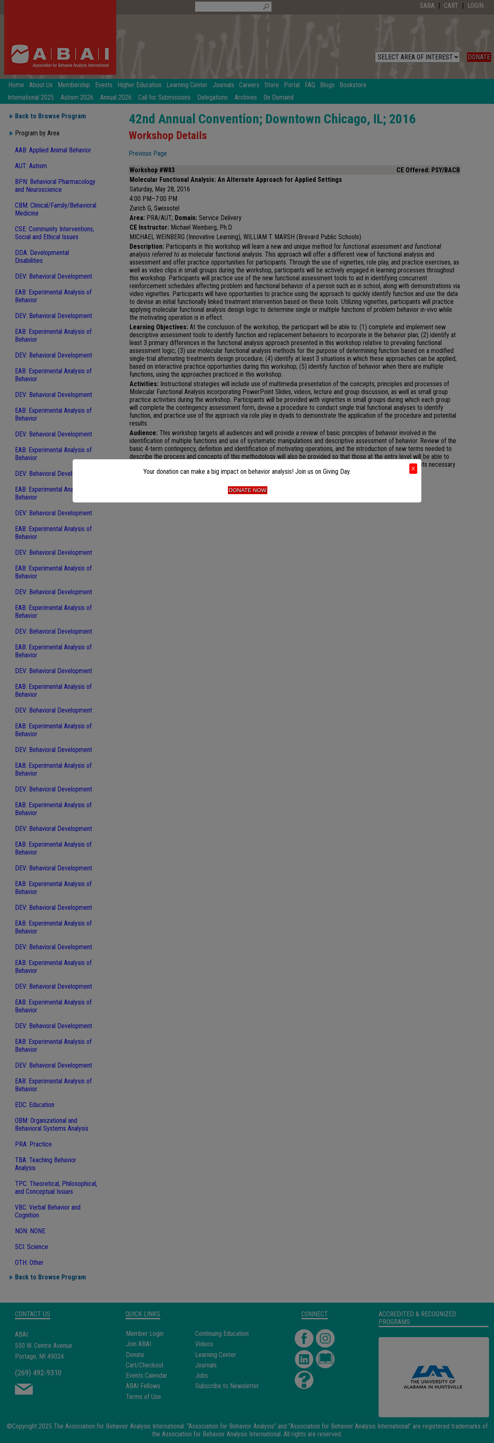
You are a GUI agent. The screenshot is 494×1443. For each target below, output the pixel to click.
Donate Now (248, 490)
